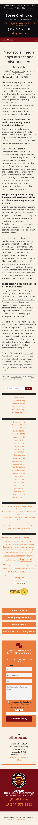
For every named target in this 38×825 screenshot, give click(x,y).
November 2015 (18, 464)
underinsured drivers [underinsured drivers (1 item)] (21, 575)
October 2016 (18, 431)
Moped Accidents (18, 404)
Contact (30, 8)
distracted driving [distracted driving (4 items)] (10, 547)
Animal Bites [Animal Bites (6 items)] (8, 537)
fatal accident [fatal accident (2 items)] (11, 550)
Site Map (18, 819)
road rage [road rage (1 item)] (4, 568)
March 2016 (18, 452)
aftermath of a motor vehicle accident (18, 299)
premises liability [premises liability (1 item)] (22, 565)
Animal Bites (18, 398)
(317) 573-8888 (21, 754)
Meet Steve (21, 5)
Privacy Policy (14, 704)
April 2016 (17, 449)
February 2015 (18, 491)
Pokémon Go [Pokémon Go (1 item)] (14, 565)
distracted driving (15, 379)
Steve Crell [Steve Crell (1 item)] (28, 568)
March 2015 (18, 488)
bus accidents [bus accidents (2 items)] (15, 541)
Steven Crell (18, 71)
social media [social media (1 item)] (21, 568)
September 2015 (18, 470)
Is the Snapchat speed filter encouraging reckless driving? (17, 365)
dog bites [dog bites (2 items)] (20, 547)
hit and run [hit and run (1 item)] (32, 550)
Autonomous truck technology (19, 523)
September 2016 (18, 434)
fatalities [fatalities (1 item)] (26, 550)
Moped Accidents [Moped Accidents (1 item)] (28, 552)
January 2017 (17, 422)
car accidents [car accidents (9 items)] (27, 541)
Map (19, 760)
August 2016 (17, 437)
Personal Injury (21, 74)
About (12, 5)
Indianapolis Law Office (19, 757)
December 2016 (18, 425)
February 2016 (18, 455)
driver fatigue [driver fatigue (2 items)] (27, 547)
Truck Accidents (17, 410)
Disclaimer (25, 704)
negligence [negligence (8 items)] (29, 555)
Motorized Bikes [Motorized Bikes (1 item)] (19, 555)
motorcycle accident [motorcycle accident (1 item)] (9, 555)
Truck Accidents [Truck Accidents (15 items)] (17, 571)
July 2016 (18, 440)
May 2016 (17, 446)
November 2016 (18, 428)
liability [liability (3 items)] (7, 552)
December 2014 (18, 497)
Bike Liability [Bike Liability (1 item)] (32, 538)
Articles (17, 8)
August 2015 (17, 473)
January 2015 (17, 494)
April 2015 (17, 485)
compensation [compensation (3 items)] (28, 544)
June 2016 (17, 443)
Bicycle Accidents (18, 401)
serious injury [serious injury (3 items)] (13, 568)
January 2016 (17, 458)
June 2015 (17, 479)
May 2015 (17, 482)
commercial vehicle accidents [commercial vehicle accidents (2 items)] (13, 544)
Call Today (19, 802)
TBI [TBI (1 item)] (32, 568)
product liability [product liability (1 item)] (31, 565)
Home (6, 5)
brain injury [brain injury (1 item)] (8, 541)
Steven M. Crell (19, 603)
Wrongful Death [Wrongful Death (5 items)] (21, 577)
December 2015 (18, 461)
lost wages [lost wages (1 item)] (13, 552)
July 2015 (18, 476)
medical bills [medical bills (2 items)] (20, 552)
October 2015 (18, 467)
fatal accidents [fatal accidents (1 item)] (20, 550)
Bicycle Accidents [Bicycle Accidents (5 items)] (21, 538)
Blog (24, 8)
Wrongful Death (17, 413)
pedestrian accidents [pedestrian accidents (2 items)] (12, 560)
